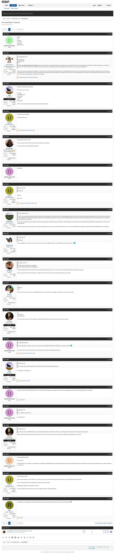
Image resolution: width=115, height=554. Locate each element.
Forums (13, 5)
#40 (111, 498)
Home (6, 5)
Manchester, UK (11, 302)
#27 (111, 184)
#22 (111, 53)
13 (17, 29)
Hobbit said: (20, 410)
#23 (111, 83)
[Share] (108, 34)
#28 (111, 209)
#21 (111, 34)
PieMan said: (21, 188)
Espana (13, 104)
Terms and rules (92, 547)
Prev (4, 29)
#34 (111, 359)
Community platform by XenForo (53, 552)
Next (21, 29)
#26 (111, 165)
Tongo (4, 24)
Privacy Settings (91, 548)
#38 (111, 454)
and (29, 77)
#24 (111, 111)
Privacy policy (99, 547)
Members (30, 5)
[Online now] (9, 320)
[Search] (108, 5)
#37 (111, 425)
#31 (111, 282)
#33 (111, 338)
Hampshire (12, 251)
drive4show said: (21, 262)
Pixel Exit (72, 552)
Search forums (14, 8)
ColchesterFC (106, 532)
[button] (25, 5)
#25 (111, 136)
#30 (111, 259)
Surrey (13, 517)
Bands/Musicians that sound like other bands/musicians (19, 531)
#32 (111, 309)
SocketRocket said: (22, 56)
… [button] (15, 29)
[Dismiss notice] (111, 12)
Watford (13, 129)
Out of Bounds (22, 532)
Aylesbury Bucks (11, 158)
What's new (21, 5)
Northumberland (11, 331)
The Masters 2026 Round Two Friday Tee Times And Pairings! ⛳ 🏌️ (18, 13)
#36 (111, 406)
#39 (111, 473)
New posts (7, 8)
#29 (111, 233)
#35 (111, 387)
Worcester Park (12, 72)
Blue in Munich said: (22, 213)
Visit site (9, 74)
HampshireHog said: (22, 342)
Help (104, 547)
